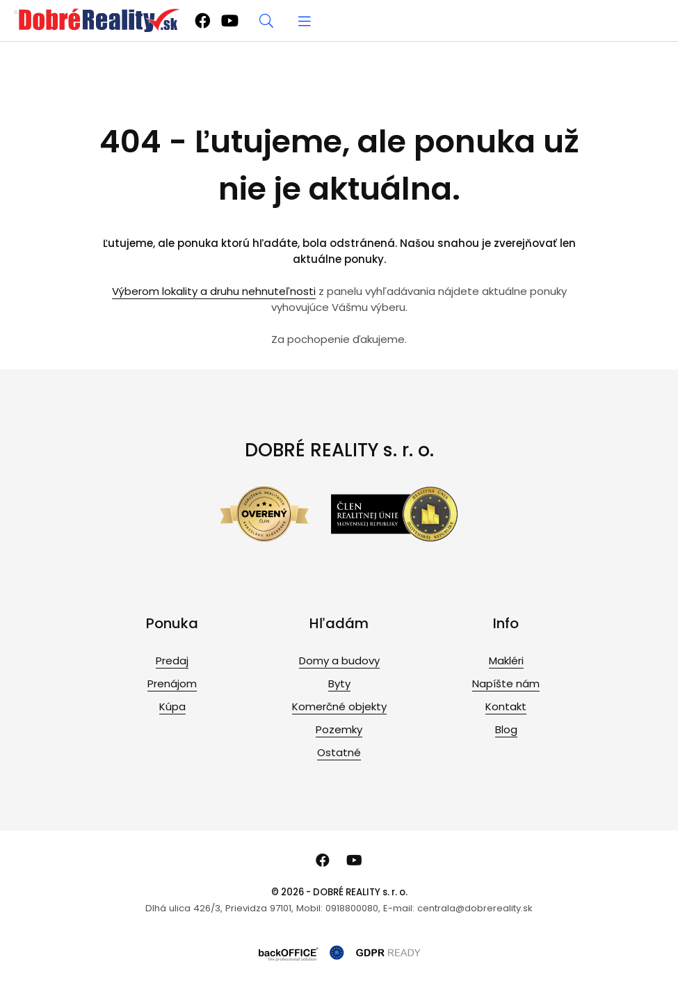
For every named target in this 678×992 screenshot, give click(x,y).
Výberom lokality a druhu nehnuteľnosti (214, 291)
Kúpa (172, 706)
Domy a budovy (339, 660)
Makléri (506, 660)
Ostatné (339, 752)
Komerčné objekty (339, 706)
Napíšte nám (506, 683)
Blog (506, 729)
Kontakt (505, 706)
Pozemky (339, 729)
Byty (339, 683)
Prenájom (172, 683)
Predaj (172, 660)
